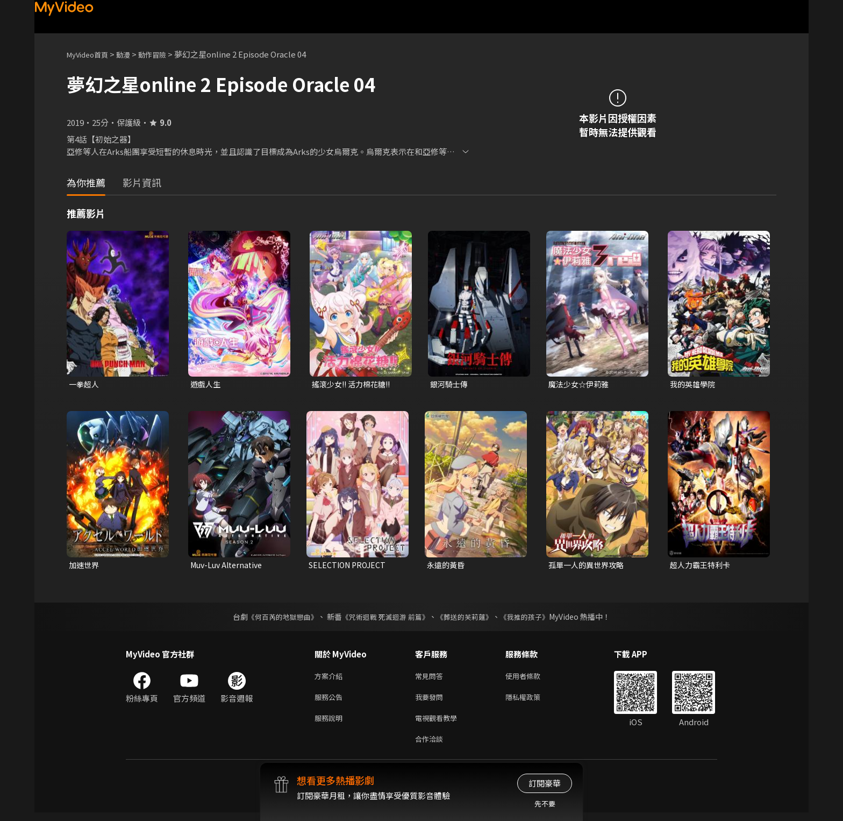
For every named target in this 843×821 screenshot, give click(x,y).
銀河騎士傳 (450, 384)
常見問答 (431, 678)
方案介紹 (331, 678)
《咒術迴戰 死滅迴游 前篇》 (384, 618)
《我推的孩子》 (532, 618)
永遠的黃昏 (447, 566)
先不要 (544, 803)
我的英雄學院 (694, 384)
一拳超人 (85, 384)
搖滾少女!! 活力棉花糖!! (354, 384)
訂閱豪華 (544, 783)
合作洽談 (431, 746)
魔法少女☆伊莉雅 (580, 384)
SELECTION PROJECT (349, 566)
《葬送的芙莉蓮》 (469, 618)
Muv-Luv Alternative (229, 566)
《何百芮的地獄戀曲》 (275, 618)
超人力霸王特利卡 (702, 566)
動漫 (132, 54)
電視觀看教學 (439, 724)
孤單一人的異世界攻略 (588, 566)
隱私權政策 (532, 701)
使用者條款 (532, 678)
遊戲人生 (206, 384)
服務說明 (331, 724)
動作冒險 (164, 54)
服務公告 (331, 701)
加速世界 (85, 566)
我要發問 (431, 701)
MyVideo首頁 (91, 54)
